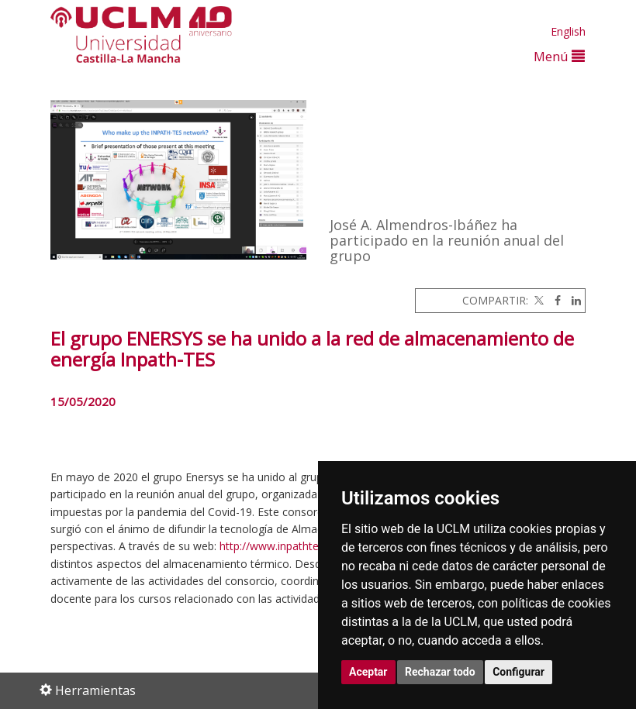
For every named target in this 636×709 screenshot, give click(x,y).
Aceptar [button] (368, 672)
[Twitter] (537, 300)
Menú (559, 56)
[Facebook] (554, 300)
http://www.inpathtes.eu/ (281, 546)
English (568, 31)
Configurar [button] (518, 672)
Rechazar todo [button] (440, 672)
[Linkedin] (572, 300)
